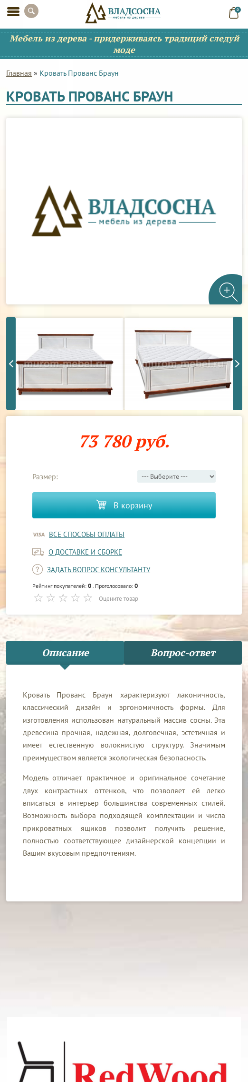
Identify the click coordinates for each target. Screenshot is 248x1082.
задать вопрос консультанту (98, 569)
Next (237, 363)
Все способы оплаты (86, 534)
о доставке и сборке (85, 551)
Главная (19, 73)
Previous (11, 363)
